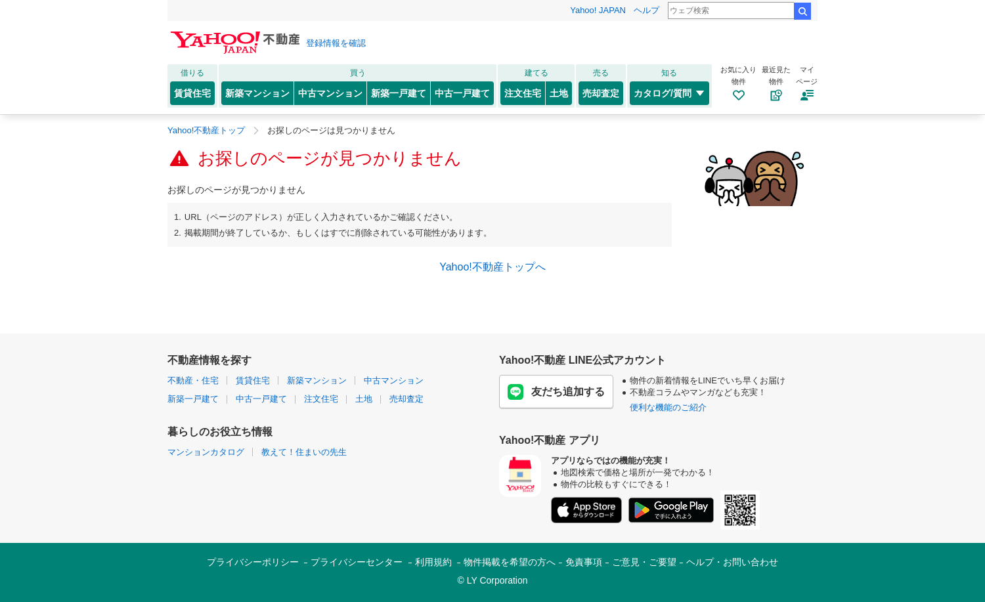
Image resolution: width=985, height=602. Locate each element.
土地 (559, 93)
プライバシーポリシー (253, 562)
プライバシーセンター (357, 562)
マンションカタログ (205, 452)
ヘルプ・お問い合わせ (732, 562)
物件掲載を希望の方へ (510, 562)
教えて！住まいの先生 (304, 452)
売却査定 (600, 93)
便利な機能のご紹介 (668, 407)
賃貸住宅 (192, 93)
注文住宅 (522, 93)
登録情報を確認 (336, 43)
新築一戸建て (398, 93)
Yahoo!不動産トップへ (492, 266)
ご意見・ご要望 (644, 562)
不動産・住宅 (193, 380)
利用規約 (433, 562)
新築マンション (257, 93)
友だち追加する (556, 392)
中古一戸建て (462, 93)
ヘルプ (646, 10)
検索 (802, 11)
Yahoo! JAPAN (598, 10)
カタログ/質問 (669, 93)
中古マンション (330, 93)
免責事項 (583, 562)
